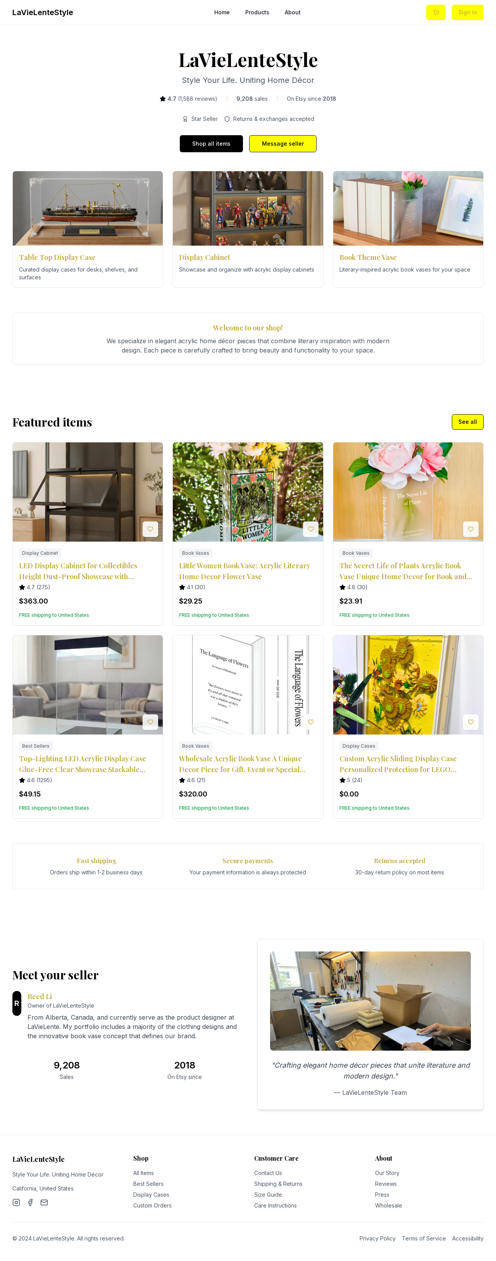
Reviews (386, 1183)
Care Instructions (275, 1205)
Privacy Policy (378, 1238)
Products (257, 12)
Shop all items (211, 143)
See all (467, 421)
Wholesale (388, 1205)
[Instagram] (16, 1202)
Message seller (283, 143)
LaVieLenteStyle (42, 12)
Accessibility (468, 1238)
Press (382, 1194)
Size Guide (268, 1194)
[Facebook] (30, 1202)
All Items (143, 1173)
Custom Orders (152, 1205)
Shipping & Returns (278, 1183)
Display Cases (151, 1194)
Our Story (387, 1173)
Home (222, 12)
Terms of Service (424, 1238)
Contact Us (268, 1173)
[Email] (44, 1202)
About (293, 12)
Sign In (467, 12)
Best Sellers (148, 1183)
